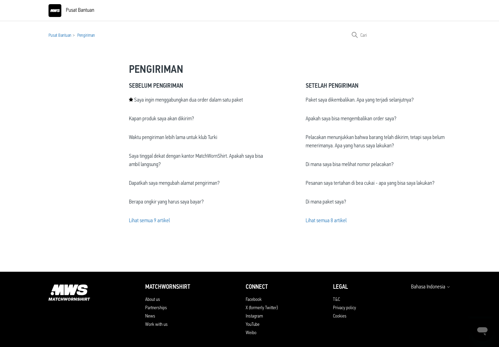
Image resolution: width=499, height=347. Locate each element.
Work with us (156, 324)
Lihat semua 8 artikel (326, 220)
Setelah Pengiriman (332, 85)
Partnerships (156, 307)
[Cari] (398, 35)
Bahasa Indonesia (430, 287)
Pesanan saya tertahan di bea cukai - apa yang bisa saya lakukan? (370, 183)
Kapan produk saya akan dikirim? (161, 118)
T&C (336, 299)
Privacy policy (344, 307)
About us (152, 299)
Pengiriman (86, 35)
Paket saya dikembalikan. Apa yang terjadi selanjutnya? (360, 99)
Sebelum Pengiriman (156, 85)
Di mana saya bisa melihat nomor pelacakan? (350, 164)
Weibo (251, 332)
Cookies (340, 316)
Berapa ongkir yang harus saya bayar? (166, 201)
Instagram (254, 316)
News (150, 316)
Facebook (254, 299)
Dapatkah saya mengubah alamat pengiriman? (174, 183)
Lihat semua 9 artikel (149, 220)
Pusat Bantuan (60, 35)
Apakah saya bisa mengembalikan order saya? (351, 118)
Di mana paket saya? (326, 201)
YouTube (253, 324)
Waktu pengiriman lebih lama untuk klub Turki (173, 137)
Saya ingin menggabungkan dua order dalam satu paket (188, 99)
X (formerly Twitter (261, 307)
